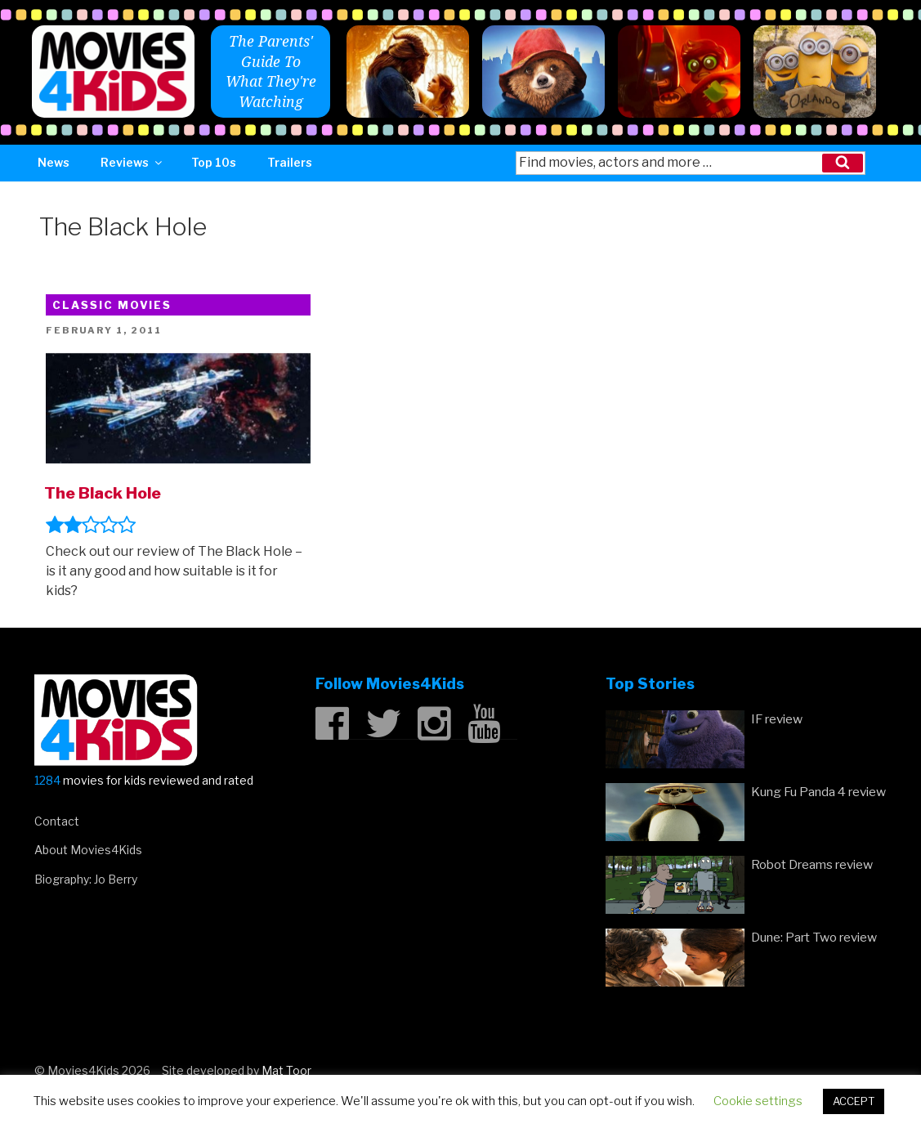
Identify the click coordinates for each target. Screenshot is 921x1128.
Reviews (132, 162)
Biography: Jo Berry (85, 879)
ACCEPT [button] (853, 1101)
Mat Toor (286, 1070)
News (53, 162)
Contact (56, 821)
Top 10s (213, 162)
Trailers (289, 162)
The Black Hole (102, 493)
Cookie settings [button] (758, 1101)
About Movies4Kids (88, 850)
